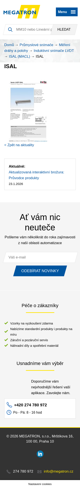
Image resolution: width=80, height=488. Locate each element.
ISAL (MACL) (19, 56)
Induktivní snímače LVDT (54, 51)
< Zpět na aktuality (19, 145)
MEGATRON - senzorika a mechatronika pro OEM (22, 12)
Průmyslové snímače (36, 45)
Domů (9, 45)
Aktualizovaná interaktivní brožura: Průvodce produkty (36, 175)
